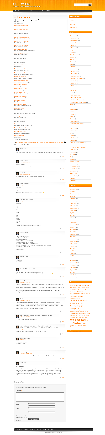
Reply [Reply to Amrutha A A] (63, 264)
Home (24, 11)
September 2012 (73, 208)
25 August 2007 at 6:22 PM (25, 339)
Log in (71, 22)
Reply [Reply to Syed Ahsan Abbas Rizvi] (63, 228)
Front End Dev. (73, 90)
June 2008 (72, 231)
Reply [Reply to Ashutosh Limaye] (63, 294)
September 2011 (73, 222)
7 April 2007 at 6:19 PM (24, 257)
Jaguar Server (74, 50)
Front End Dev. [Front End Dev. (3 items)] (84, 293)
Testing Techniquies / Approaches (78, 147)
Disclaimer (18, 11)
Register (72, 20)
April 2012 (72, 220)
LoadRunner (74, 137)
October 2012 (73, 205)
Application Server (74, 40)
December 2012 (73, 203)
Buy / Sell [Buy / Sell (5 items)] (73, 289)
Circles (71, 64)
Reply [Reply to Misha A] (63, 156)
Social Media (73, 130)
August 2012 (73, 210)
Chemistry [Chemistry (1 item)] (72, 291)
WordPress (59, 432)
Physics (72, 116)
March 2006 (72, 255)
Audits (72, 135)
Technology (72, 154)
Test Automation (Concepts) (77, 145)
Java (72, 92)
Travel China (74, 164)
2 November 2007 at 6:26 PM (26, 353)
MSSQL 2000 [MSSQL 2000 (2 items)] (83, 299)
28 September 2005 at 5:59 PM (26, 201)
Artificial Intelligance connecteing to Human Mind (27, 142)
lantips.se (50, 432)
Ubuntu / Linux (74, 121)
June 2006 (72, 248)
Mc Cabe (73, 178)
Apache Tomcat (74, 42)
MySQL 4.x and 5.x (75, 76)
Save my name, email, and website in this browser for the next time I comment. (22, 418)
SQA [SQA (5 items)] (81, 315)
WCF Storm (74, 149)
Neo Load (73, 140)
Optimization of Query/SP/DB (77, 78)
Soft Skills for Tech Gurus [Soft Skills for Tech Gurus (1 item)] (75, 315)
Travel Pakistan (74, 168)
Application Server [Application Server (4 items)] (79, 287)
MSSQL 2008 (74, 73)
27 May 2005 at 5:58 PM (25, 162)
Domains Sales (73, 88)
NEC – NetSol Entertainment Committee (79, 107)
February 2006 (73, 258)
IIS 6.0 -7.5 (73, 47)
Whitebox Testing (74, 175)
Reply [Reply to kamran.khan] (63, 168)
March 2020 (72, 191)
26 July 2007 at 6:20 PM (25, 316)
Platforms (72, 118)
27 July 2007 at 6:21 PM (25, 329)
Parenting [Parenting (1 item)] (77, 311)
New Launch (73, 109)
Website (18, 412)
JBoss (72, 52)
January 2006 (73, 260)
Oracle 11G (73, 83)
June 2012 (72, 215)
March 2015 (72, 196)
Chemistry (72, 61)
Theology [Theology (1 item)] (87, 315)
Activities (31, 11)
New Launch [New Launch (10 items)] (81, 303)
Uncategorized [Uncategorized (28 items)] (78, 319)
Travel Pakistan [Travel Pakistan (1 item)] (78, 317)
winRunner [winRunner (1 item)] (72, 325)
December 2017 (73, 193)
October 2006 (73, 243)
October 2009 (73, 227)
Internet (72, 104)
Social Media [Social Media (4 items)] (86, 313)
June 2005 (72, 272)
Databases (72, 66)
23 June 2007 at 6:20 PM (25, 300)
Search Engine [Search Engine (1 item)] (79, 313)
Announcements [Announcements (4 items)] (81, 285)
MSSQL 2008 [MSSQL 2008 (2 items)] (80, 300)
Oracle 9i (73, 85)
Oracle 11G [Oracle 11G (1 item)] (72, 311)
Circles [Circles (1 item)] (75, 291)
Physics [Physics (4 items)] (81, 311)
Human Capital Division (75, 95)
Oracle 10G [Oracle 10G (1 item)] (87, 308)
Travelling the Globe (74, 161)
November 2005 (73, 265)
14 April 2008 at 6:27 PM (25, 364)
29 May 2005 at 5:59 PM (25, 184)
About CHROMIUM (47, 11)
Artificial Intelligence (74, 54)
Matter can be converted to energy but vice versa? (52, 142)
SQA (71, 133)
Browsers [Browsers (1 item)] (87, 287)
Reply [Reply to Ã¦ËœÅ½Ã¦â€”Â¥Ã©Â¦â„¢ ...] (63, 276)
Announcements (73, 38)
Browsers (72, 57)
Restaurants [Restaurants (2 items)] (73, 313)
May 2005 (72, 274)
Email (18, 408)
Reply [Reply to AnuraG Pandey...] (63, 358)
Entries (72, 24)
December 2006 (73, 239)
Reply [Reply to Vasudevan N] (63, 252)
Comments (73, 27)
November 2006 (73, 241)
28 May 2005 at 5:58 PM (25, 174)
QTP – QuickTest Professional (77, 142)
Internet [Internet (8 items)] (77, 296)
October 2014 (73, 198)
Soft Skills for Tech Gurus (76, 99)
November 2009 (73, 224)
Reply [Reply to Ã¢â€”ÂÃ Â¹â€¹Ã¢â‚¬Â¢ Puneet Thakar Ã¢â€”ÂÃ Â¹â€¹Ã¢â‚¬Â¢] (63, 321)
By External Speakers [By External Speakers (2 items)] (82, 289)
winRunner (73, 152)
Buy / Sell (72, 59)
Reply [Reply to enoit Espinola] (63, 195)
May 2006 (72, 250)
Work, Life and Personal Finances (78, 102)
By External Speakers (76, 97)
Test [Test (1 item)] (84, 315)
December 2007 (73, 234)
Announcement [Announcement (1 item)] (73, 285)
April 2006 (72, 253)
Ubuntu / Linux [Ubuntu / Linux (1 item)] (84, 317)
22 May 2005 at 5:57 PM (25, 149)
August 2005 (73, 269)
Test (71, 156)
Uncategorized (73, 171)
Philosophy (35, 20)
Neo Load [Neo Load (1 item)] (73, 303)
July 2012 (72, 212)
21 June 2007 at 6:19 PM (25, 282)
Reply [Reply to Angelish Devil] (63, 179)
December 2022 (73, 189)
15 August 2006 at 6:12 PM (25, 233)
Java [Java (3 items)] (81, 296)
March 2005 (72, 277)
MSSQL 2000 (74, 69)
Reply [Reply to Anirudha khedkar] (63, 347)
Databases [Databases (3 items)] (80, 291)
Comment (19, 390)
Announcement (73, 35)
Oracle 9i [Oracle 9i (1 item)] (83, 308)
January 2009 (73, 229)
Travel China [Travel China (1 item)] (72, 317)
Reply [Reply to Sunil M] (63, 311)
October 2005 (73, 267)
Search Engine (73, 128)
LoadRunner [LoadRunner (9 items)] (75, 299)
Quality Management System (76, 123)
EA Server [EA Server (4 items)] (76, 293)
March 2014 (72, 201)
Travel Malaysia (74, 166)
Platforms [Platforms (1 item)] (86, 311)
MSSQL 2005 (74, 71)
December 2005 (73, 262)
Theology (72, 159)
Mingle (37, 11)
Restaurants (72, 126)
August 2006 (73, 246)
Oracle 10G (73, 80)
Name (18, 404)
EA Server (73, 45)
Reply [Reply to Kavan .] (63, 377)
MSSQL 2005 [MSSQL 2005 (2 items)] (73, 300)
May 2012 (72, 217)
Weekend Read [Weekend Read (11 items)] (79, 323)
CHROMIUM (21, 4)
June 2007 (72, 236)
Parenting (72, 111)
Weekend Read (73, 173)
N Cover (73, 180)
